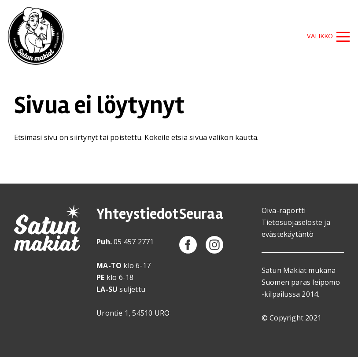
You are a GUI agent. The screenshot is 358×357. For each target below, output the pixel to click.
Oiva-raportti (284, 210)
